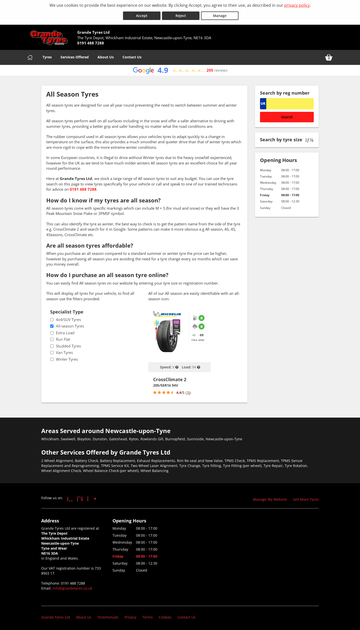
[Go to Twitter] (80, 497)
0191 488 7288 (83, 188)
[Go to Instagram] (91, 497)
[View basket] (328, 56)
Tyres (47, 56)
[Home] (30, 56)
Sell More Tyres (306, 498)
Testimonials (107, 616)
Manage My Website (270, 498)
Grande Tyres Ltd (55, 616)
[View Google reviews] (180, 69)
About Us (106, 56)
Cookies (165, 616)
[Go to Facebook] (70, 497)
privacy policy (297, 5)
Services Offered (74, 56)
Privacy (130, 616)
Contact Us (132, 56)
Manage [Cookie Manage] (219, 14)
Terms (147, 616)
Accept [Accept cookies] (142, 14)
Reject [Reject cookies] (181, 14)
